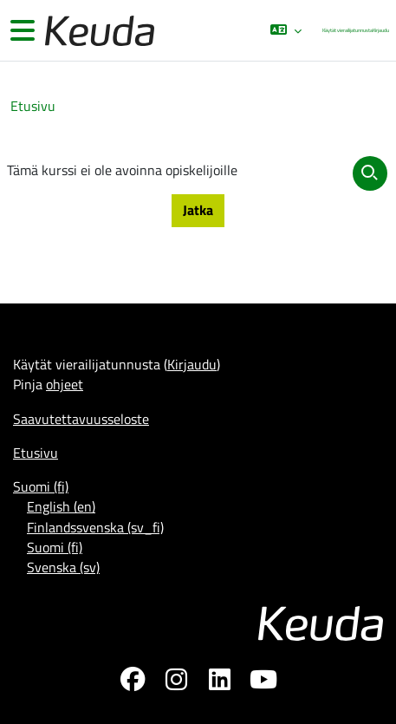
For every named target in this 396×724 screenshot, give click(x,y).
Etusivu (32, 106)
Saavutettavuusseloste (81, 418)
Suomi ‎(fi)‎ (40, 486)
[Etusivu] (98, 31)
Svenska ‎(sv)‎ (63, 567)
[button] (285, 30)
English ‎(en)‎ (61, 506)
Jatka (198, 209)
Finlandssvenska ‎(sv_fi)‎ (95, 527)
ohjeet (64, 384)
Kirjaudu (381, 30)
